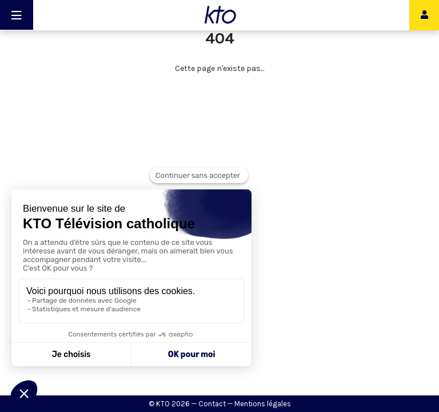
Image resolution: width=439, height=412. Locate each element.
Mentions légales (262, 403)
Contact (212, 403)
